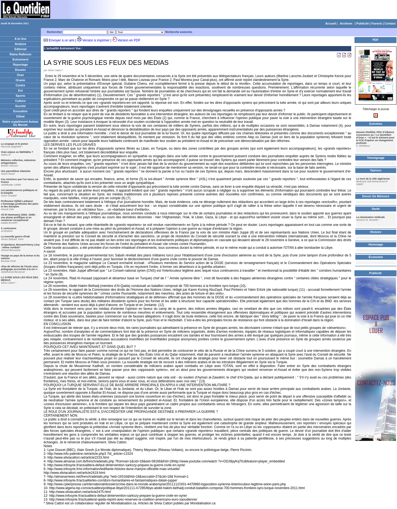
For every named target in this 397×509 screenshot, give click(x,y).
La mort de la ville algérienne (373, 178)
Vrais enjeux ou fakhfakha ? (17, 152)
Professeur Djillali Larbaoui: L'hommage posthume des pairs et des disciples (19, 204)
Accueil (330, 23)
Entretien (375, 123)
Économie (376, 257)
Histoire (375, 232)
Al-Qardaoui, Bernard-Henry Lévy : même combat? (20, 246)
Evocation (20, 111)
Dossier (20, 69)
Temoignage (375, 157)
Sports (20, 95)
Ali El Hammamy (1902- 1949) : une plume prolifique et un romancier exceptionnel (18, 217)
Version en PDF (128, 40)
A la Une (20, 38)
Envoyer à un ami (61, 40)
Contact (390, 23)
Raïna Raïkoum (20, 54)
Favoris (376, 23)
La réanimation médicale (370, 217)
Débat (20, 116)
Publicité (362, 23)
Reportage (20, 64)
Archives (346, 23)
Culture (20, 100)
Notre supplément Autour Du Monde (20, 123)
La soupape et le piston (14, 144)
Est (20, 90)
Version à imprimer (96, 40)
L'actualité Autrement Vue (62, 48)
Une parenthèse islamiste (16, 171)
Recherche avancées (178, 32)
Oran (20, 75)
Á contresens (8, 228)
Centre (20, 85)
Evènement (21, 59)
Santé (376, 208)
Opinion (375, 170)
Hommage (375, 244)
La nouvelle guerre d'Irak (15, 236)
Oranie (20, 80)
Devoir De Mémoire (375, 196)
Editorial (20, 49)
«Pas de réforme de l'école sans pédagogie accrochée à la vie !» (19, 268)
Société (20, 106)
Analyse (20, 44)
